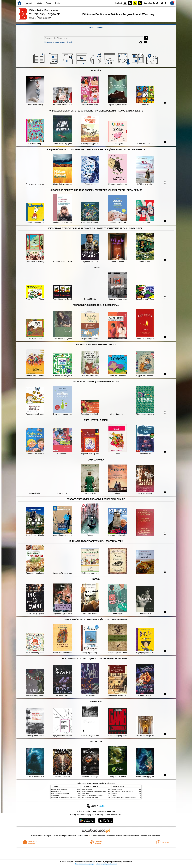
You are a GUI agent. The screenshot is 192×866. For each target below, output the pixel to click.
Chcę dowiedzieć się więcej (85, 864)
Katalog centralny (96, 27)
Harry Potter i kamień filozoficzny (60, 793)
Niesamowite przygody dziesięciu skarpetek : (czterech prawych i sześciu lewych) (73, 797)
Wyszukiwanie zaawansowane (55, 42)
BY (139, 3)
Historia (39, 3)
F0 (154, 3)
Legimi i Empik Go (56, 791)
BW (130, 3)
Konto (57, 3)
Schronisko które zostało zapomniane (122, 791)
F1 (158, 3)
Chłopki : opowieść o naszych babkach (92, 795)
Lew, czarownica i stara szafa (59, 789)
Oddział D (114, 795)
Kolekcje (69, 42)
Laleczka (114, 793)
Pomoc (48, 3)
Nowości (28, 3)
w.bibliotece (84, 836)
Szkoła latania (55, 795)
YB (135, 3)
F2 (163, 3)
